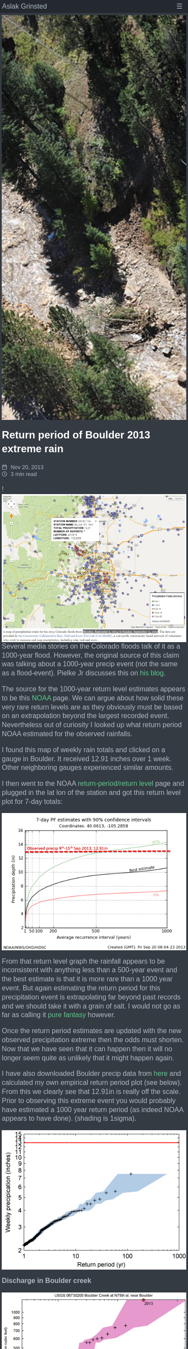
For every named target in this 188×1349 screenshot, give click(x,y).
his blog (152, 673)
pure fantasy (67, 1014)
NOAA (41, 698)
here (161, 1073)
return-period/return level (115, 783)
